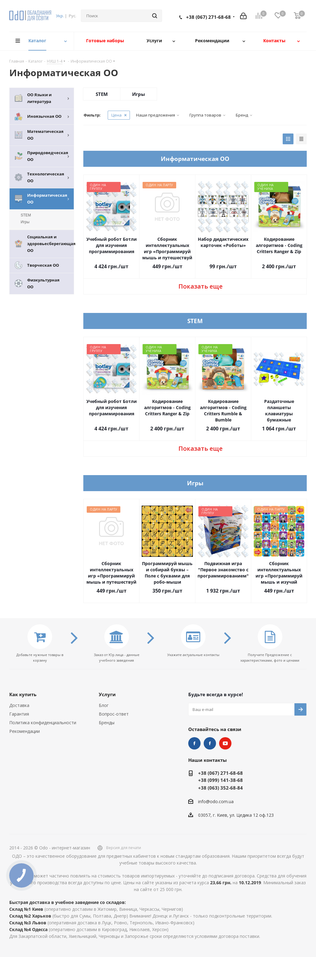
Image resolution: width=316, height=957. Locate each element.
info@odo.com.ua (216, 801)
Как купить (22, 694)
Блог (104, 705)
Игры (138, 94)
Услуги (107, 694)
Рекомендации (24, 731)
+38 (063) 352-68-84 (220, 788)
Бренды (106, 722)
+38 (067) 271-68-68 (208, 17)
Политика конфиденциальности (42, 722)
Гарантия (19, 714)
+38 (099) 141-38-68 (220, 780)
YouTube (225, 743)
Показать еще (200, 286)
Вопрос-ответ (114, 714)
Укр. (60, 15)
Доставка (19, 705)
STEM (102, 94)
